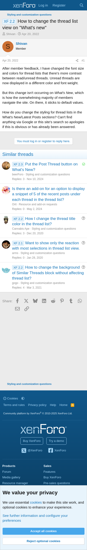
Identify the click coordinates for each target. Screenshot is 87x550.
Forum (6, 471)
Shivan (11, 34)
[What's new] (72, 5)
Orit (14, 204)
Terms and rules (14, 405)
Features (49, 471)
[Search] (81, 5)
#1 (83, 60)
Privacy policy (37, 405)
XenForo (57, 450)
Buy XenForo (32, 441)
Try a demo (56, 441)
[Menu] (6, 5)
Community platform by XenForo (37, 413)
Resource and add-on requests (38, 204)
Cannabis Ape (20, 228)
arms (15, 253)
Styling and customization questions (48, 174)
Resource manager (15, 483)
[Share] (77, 60)
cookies (36, 502)
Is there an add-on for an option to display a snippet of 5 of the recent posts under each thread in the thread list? (48, 194)
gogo (15, 283)
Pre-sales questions (57, 483)
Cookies (10, 398)
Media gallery (11, 477)
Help (53, 405)
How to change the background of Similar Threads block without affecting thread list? (48, 273)
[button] (22, 398)
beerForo (17, 174)
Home (63, 405)
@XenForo (31, 450)
